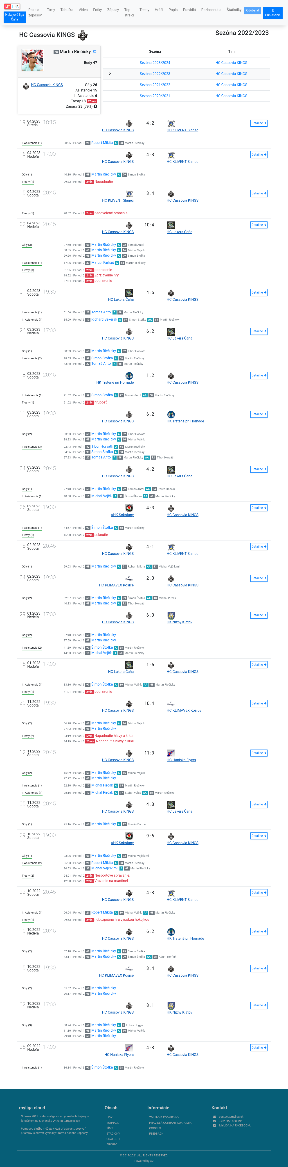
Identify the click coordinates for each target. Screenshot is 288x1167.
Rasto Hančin (166, 489)
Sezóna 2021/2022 (155, 85)
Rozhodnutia (211, 10)
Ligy (109, 1117)
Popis (173, 10)
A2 (152, 1160)
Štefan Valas (133, 792)
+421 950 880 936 (230, 1121)
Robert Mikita (102, 143)
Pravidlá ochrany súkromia (170, 1122)
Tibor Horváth (136, 351)
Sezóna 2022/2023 (155, 74)
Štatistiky (234, 10)
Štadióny (113, 1133)
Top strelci (129, 12)
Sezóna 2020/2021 (155, 96)
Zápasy (113, 10)
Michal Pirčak (167, 598)
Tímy (51, 10)
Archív (111, 1144)
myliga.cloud (32, 1107)
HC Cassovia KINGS (231, 63)
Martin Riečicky (134, 143)
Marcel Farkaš (102, 262)
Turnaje (112, 1122)
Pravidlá (189, 10)
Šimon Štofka (136, 174)
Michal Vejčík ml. (169, 566)
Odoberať (252, 10)
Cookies (155, 1128)
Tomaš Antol (136, 244)
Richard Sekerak (104, 319)
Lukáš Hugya (134, 1025)
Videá (83, 10)
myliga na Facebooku (235, 1125)
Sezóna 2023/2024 (155, 63)
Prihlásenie (273, 13)
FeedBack (156, 1133)
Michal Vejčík (136, 250)
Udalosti (113, 1139)
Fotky (97, 10)
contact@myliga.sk (231, 1116)
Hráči (159, 10)
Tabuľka (67, 10)
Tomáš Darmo (137, 824)
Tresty (144, 10)
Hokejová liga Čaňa (14, 17)
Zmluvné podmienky (164, 1117)
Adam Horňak (167, 956)
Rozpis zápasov (35, 12)
